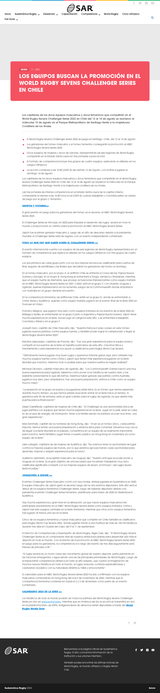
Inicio (8, 14)
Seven (24, 70)
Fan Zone (10, 19)
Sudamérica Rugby (26, 14)
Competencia (89, 14)
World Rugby (111, 14)
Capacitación (69, 14)
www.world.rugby (51, 602)
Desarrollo (49, 14)
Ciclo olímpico (130, 14)
